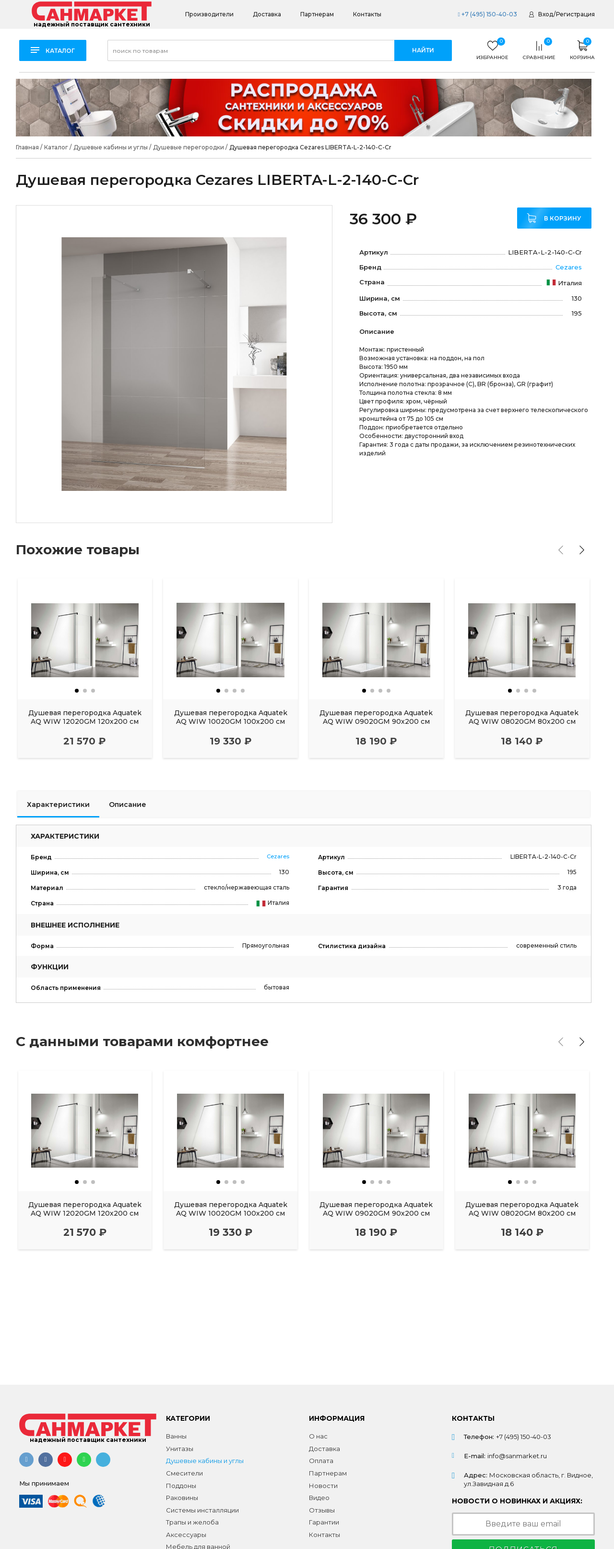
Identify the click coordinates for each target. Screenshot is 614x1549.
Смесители (184, 1473)
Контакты (367, 14)
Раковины (182, 1497)
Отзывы (322, 1510)
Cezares (568, 267)
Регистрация (575, 14)
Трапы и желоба (192, 1522)
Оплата (321, 1460)
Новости (323, 1485)
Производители (209, 14)
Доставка (267, 14)
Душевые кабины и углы (205, 1460)
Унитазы (179, 1448)
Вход (545, 14)
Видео (319, 1497)
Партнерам (317, 14)
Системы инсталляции (202, 1510)
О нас (318, 1436)
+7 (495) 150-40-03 (487, 14)
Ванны (176, 1436)
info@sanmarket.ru (517, 1456)
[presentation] (561, 550)
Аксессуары (186, 1534)
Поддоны (181, 1485)
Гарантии (324, 1522)
